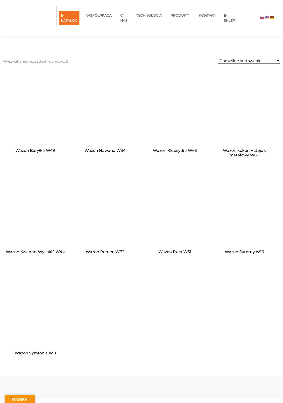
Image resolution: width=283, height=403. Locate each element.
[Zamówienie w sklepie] (249, 61)
